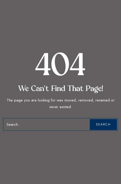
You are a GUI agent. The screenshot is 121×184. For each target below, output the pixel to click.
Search (103, 124)
